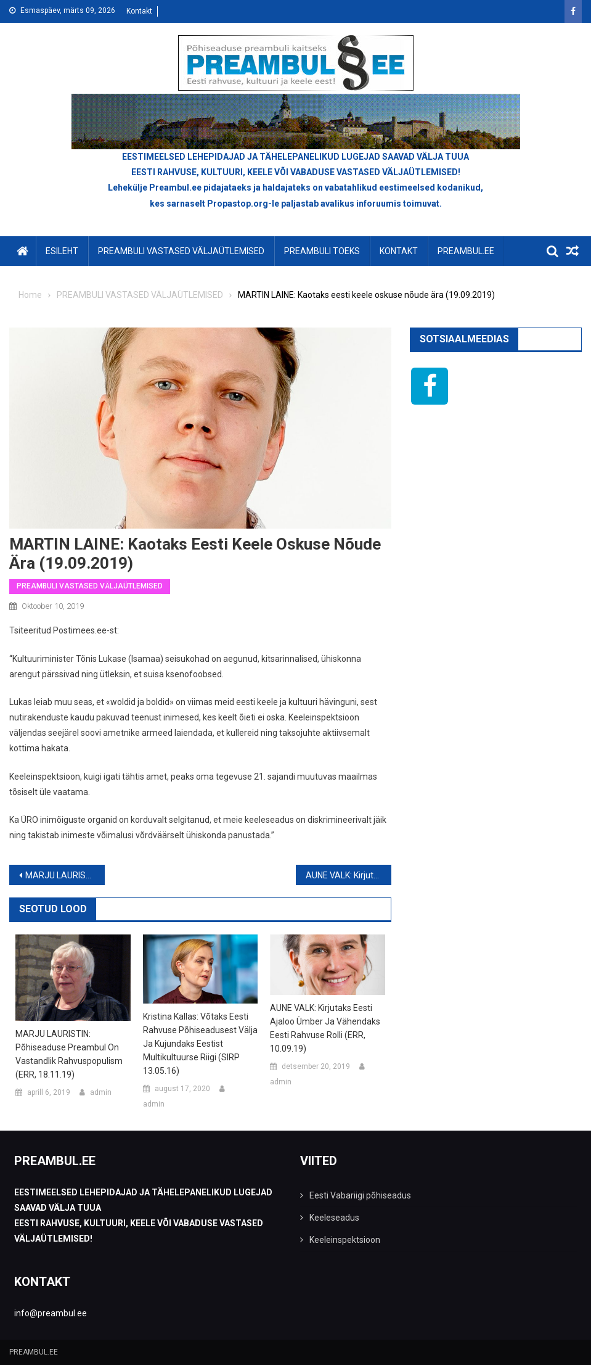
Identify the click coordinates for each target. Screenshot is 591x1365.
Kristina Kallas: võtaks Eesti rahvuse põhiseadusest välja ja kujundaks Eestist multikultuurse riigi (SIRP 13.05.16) (200, 1044)
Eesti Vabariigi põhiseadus (360, 1195)
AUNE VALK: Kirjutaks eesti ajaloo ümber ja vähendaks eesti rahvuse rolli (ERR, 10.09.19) (348, 875)
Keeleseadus (334, 1218)
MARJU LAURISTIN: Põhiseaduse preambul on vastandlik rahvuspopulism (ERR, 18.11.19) (65, 875)
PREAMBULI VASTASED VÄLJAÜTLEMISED (181, 251)
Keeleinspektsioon (344, 1240)
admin (101, 1092)
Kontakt (139, 11)
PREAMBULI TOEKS (322, 251)
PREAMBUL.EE (466, 251)
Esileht (62, 251)
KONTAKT (399, 251)
